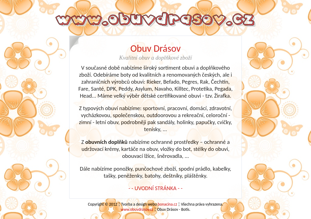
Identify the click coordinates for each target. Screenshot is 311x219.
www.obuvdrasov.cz (137, 209)
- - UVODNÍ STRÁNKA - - (155, 188)
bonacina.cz (167, 204)
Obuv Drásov (155, 48)
